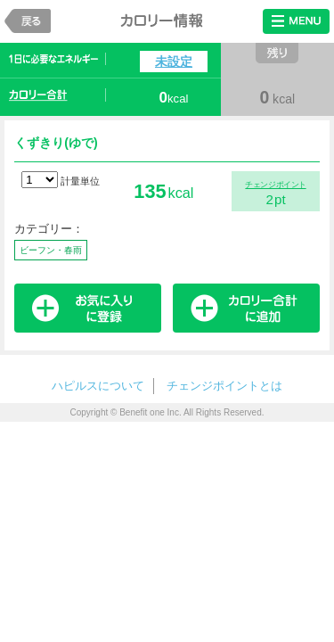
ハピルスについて (98, 385)
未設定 (173, 61)
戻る (27, 21)
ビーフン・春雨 (51, 250)
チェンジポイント (275, 184)
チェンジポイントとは (224, 385)
